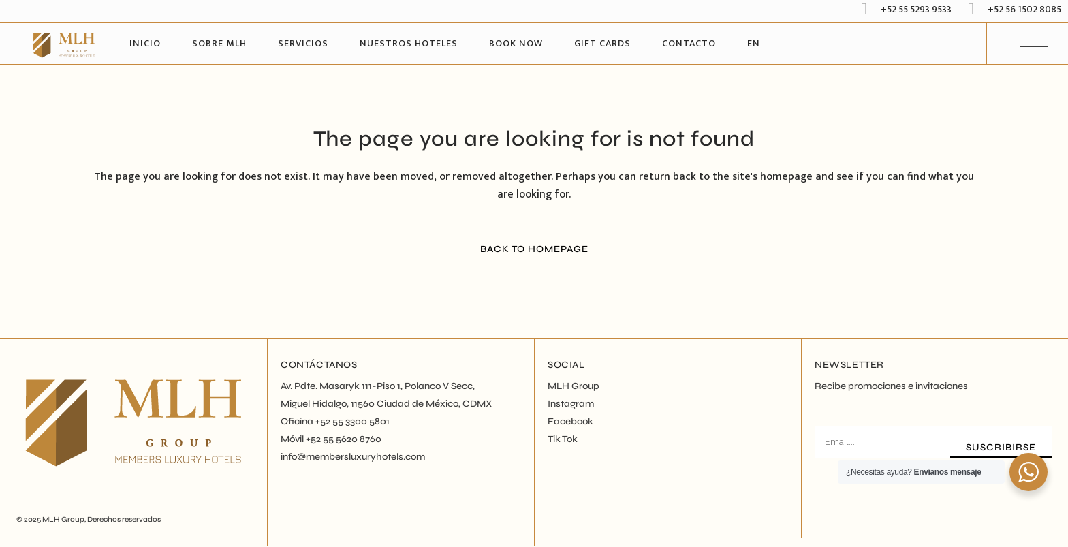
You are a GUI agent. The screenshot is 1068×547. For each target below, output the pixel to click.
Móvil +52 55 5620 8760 (331, 439)
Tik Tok (563, 439)
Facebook (570, 421)
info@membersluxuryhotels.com (353, 457)
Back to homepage (534, 249)
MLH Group (63, 519)
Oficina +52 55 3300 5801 (335, 421)
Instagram (571, 403)
